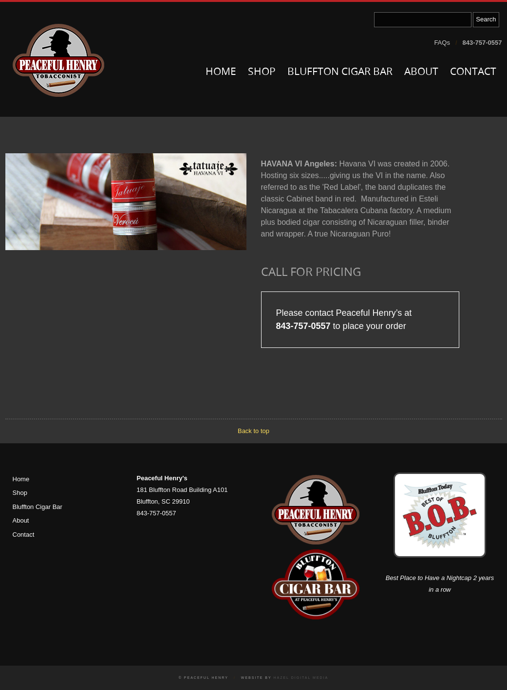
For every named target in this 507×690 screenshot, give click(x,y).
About (421, 72)
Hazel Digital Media (300, 677)
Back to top (253, 431)
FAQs (442, 42)
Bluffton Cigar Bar (340, 72)
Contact (473, 72)
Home (221, 72)
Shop (262, 72)
